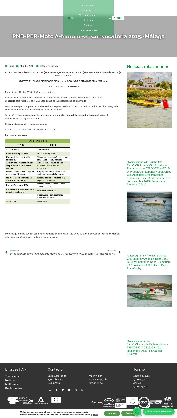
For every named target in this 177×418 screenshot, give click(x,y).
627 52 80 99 (96, 379)
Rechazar (130, 413)
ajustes (94, 414)
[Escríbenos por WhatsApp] (137, 411)
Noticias (54, 66)
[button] (50, 5)
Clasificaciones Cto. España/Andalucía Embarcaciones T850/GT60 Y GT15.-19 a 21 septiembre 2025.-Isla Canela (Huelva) (147, 347)
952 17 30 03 (95, 375)
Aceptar (112, 413)
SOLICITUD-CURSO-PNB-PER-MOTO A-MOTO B (30, 129)
